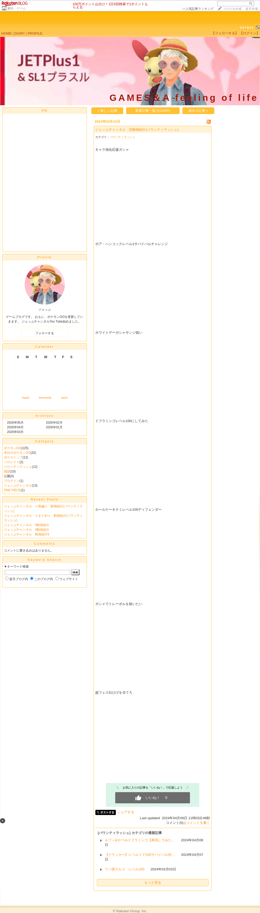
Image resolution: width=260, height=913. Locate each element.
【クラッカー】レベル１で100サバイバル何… (140, 855)
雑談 (7, 471)
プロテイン (11, 481)
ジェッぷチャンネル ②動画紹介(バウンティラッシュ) (137, 130)
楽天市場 (251, 9)
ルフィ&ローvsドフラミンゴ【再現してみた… (140, 840)
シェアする (125, 812)
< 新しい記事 (108, 111)
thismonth (45, 397)
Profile (44, 257)
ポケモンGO (12, 448)
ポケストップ (13, 457)
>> (198, 9)
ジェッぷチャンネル (18, 485)
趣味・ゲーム (16, 8)
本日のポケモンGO (17, 453)
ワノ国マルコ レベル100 (124, 869)
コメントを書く (198, 823)
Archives (45, 416)
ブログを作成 (232, 9)
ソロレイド (11, 462)
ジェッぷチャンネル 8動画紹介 (26, 529)
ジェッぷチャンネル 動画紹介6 (26, 534)
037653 (247, 28)
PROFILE (35, 33)
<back (25, 397)
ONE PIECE (12, 490)
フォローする (44, 333)
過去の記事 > (198, 111)
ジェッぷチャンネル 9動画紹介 (26, 525)
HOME (6, 33)
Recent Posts (44, 499)
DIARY (20, 33)
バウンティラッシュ (18, 467)
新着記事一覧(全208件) (152, 111)
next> (64, 397)
